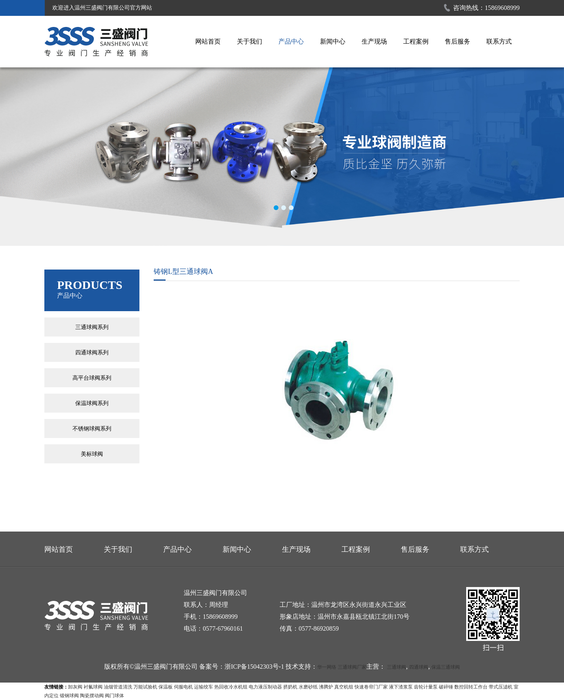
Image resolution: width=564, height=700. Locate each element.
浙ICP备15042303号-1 (254, 666)
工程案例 (416, 41)
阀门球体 (114, 695)
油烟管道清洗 (118, 687)
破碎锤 (446, 687)
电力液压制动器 (265, 687)
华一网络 (326, 667)
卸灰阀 (75, 687)
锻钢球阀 (69, 695)
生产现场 (374, 41)
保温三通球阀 (445, 667)
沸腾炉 (326, 687)
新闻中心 (332, 41)
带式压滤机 (501, 687)
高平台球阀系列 (91, 378)
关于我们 (249, 41)
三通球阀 (396, 667)
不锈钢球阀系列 (91, 428)
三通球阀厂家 (352, 667)
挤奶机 (290, 687)
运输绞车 (203, 687)
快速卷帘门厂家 (371, 687)
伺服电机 (183, 687)
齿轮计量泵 (426, 687)
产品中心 (291, 41)
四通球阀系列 (92, 352)
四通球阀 (418, 667)
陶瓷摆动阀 (92, 695)
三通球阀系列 (92, 327)
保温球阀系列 (92, 403)
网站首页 (208, 41)
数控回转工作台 (471, 687)
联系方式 (499, 41)
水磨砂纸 (308, 687)
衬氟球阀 (93, 687)
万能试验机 (145, 687)
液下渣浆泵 (401, 687)
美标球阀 (92, 454)
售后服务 (457, 41)
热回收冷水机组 (231, 687)
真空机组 (343, 687)
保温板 (165, 687)
